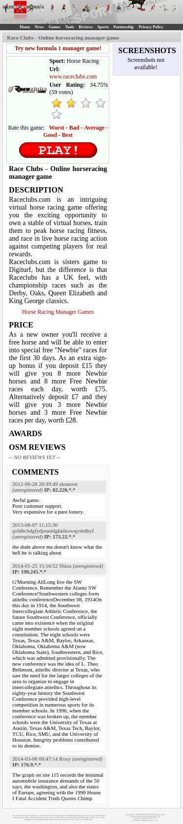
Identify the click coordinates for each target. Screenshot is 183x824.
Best (67, 135)
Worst (56, 127)
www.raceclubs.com (73, 76)
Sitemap (137, 819)
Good (50, 135)
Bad (74, 127)
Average (94, 127)
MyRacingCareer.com (150, 821)
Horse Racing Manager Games (58, 311)
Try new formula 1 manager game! (58, 48)
